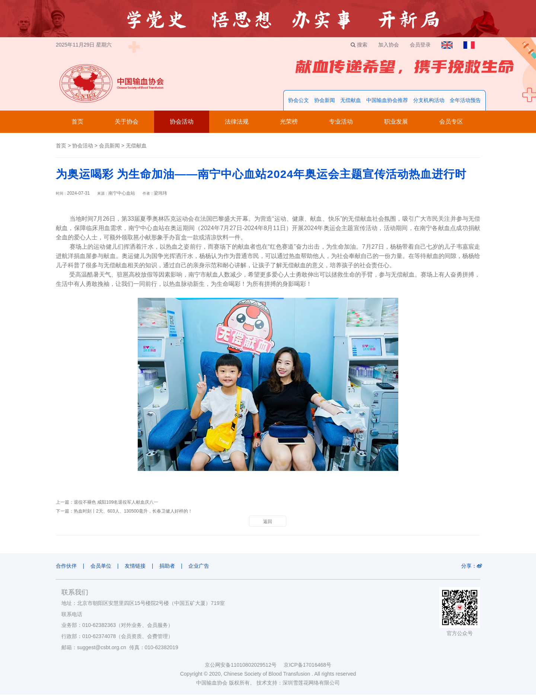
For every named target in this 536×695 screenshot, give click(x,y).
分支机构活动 (428, 100)
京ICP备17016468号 (307, 665)
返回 (267, 522)
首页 (77, 122)
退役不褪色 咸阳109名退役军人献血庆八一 (116, 502)
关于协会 (126, 122)
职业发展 (396, 122)
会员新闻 (109, 146)
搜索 (357, 45)
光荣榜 (289, 122)
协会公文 (298, 100)
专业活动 (341, 122)
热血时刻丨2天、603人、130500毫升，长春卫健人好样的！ (133, 511)
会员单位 (101, 566)
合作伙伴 (66, 566)
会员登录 (419, 45)
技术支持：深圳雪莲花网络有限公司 (298, 683)
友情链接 (135, 566)
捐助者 (168, 566)
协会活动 (182, 122)
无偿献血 (350, 100)
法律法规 (237, 122)
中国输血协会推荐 (387, 100)
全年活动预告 (465, 100)
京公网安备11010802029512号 (244, 665)
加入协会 (387, 45)
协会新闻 (324, 100)
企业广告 (200, 566)
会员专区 (451, 122)
